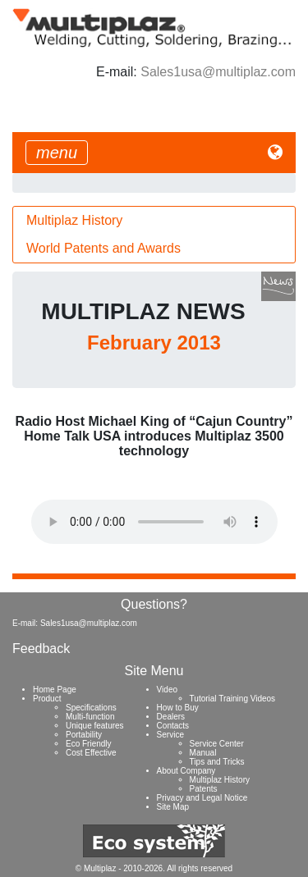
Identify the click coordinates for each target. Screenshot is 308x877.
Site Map (173, 806)
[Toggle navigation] (56, 152)
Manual (203, 752)
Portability (84, 734)
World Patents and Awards (103, 248)
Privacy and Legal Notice (202, 797)
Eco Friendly (89, 743)
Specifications (91, 707)
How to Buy (178, 707)
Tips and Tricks (217, 761)
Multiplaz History (74, 220)
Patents (204, 788)
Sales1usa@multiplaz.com (218, 72)
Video (167, 689)
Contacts (173, 725)
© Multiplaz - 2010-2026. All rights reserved (154, 868)
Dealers (171, 716)
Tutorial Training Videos (233, 698)
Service (170, 734)
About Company (186, 770)
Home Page (54, 689)
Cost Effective (91, 752)
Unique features (95, 725)
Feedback (41, 648)
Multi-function (90, 716)
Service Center (217, 743)
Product (47, 698)
